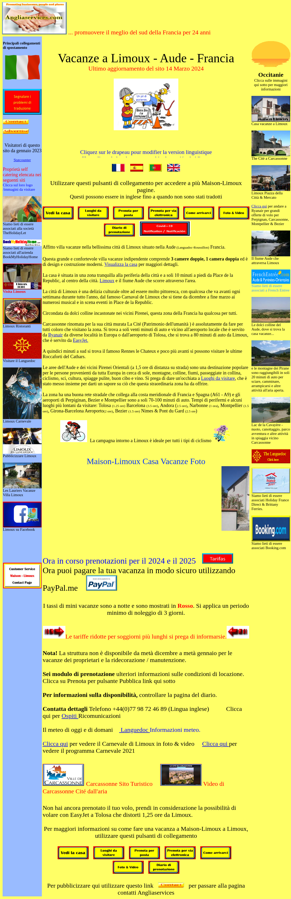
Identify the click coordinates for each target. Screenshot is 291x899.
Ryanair (55, 334)
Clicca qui (55, 743)
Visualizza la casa (120, 264)
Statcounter (22, 160)
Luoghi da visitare (218, 378)
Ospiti (70, 715)
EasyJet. (80, 340)
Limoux (106, 280)
